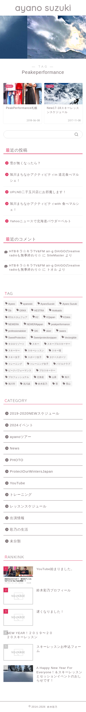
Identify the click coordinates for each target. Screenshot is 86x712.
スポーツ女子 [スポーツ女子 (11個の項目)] (35, 357)
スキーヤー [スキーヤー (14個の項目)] (14, 350)
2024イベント (21, 425)
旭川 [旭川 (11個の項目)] (67, 377)
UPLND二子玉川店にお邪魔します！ (38, 192)
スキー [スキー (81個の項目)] (35, 344)
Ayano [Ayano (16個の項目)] (11, 304)
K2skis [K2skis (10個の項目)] (66, 317)
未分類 (15, 541)
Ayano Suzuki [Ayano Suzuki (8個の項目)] (69, 304)
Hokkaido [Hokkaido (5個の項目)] (57, 310)
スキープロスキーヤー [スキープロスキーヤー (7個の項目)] (58, 344)
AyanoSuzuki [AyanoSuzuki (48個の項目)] (47, 304)
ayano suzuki (43, 7)
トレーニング (21, 494)
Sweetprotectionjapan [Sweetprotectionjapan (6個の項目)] (45, 337)
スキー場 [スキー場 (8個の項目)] (56, 350)
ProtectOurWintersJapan (31, 471)
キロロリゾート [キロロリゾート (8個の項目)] (16, 344)
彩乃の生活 (19, 529)
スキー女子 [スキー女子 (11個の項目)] (14, 357)
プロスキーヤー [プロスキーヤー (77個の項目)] (47, 370)
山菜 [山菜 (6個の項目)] (54, 377)
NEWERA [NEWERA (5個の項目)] (13, 324)
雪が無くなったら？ (25, 163)
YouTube (17, 483)
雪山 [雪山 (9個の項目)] (68, 383)
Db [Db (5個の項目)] (9, 310)
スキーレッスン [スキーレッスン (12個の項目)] (36, 350)
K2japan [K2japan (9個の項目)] (50, 317)
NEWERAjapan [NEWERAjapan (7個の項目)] (35, 324)
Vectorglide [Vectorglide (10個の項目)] (70, 337)
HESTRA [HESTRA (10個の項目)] (39, 310)
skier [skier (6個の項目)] (48, 331)
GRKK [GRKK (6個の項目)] (22, 310)
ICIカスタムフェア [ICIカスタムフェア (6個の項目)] (17, 317)
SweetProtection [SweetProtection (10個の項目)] (17, 337)
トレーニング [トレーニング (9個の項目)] (15, 364)
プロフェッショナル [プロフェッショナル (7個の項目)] (18, 377)
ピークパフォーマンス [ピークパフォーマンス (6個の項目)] (19, 370)
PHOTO (16, 460)
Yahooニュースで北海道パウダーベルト (40, 221)
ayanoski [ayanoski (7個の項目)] (28, 304)
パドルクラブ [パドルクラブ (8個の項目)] (63, 364)
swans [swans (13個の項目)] (62, 331)
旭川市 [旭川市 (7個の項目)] (11, 383)
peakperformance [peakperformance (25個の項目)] (60, 324)
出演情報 (17, 518)
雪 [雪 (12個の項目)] (56, 383)
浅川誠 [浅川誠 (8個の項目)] (26, 383)
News (14, 448)
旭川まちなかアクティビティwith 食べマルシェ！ (44, 206)
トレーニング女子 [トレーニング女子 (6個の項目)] (39, 364)
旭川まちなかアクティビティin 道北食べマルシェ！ (44, 177)
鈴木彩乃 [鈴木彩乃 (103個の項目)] (42, 383)
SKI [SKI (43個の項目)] (36, 331)
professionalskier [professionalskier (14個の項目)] (17, 331)
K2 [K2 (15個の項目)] (37, 317)
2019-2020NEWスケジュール (34, 413)
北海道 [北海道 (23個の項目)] (40, 377)
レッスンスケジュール (28, 506)
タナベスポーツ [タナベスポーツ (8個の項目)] (58, 357)
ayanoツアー (20, 437)
